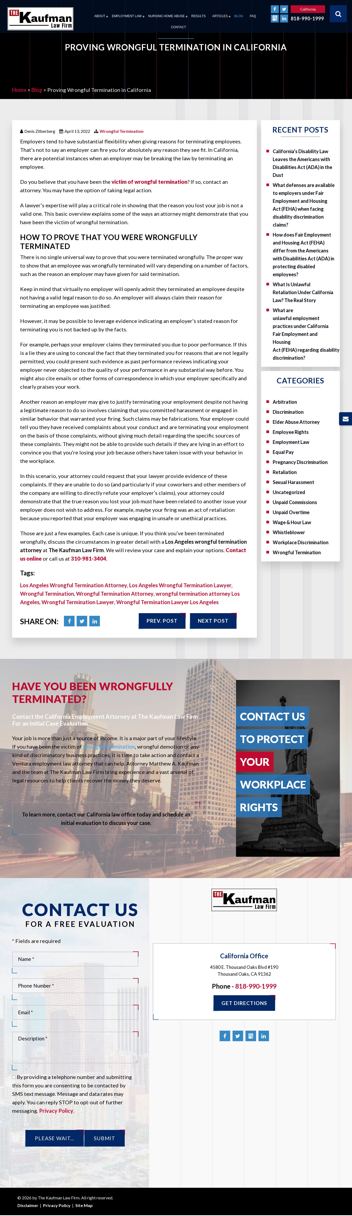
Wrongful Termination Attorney (115, 593)
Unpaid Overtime (291, 512)
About (99, 16)
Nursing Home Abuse (166, 16)
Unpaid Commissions (295, 502)
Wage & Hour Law (292, 522)
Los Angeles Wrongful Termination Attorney (73, 585)
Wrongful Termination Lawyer (77, 602)
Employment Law (127, 16)
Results (198, 16)
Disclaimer (27, 1205)
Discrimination (288, 412)
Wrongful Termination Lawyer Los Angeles (167, 602)
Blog (238, 16)
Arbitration (285, 402)
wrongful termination (109, 746)
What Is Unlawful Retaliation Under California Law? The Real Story (303, 292)
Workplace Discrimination (300, 542)
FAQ (253, 16)
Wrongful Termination (121, 131)
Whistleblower (289, 532)
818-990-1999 (307, 18)
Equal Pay (283, 452)
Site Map (84, 1205)
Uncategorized (289, 492)
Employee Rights (291, 432)
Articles (220, 16)
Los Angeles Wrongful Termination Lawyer (180, 585)
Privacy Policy (56, 1110)
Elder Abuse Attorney (296, 422)
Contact (178, 27)
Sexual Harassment (293, 482)
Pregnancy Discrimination (300, 462)
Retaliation (285, 472)
